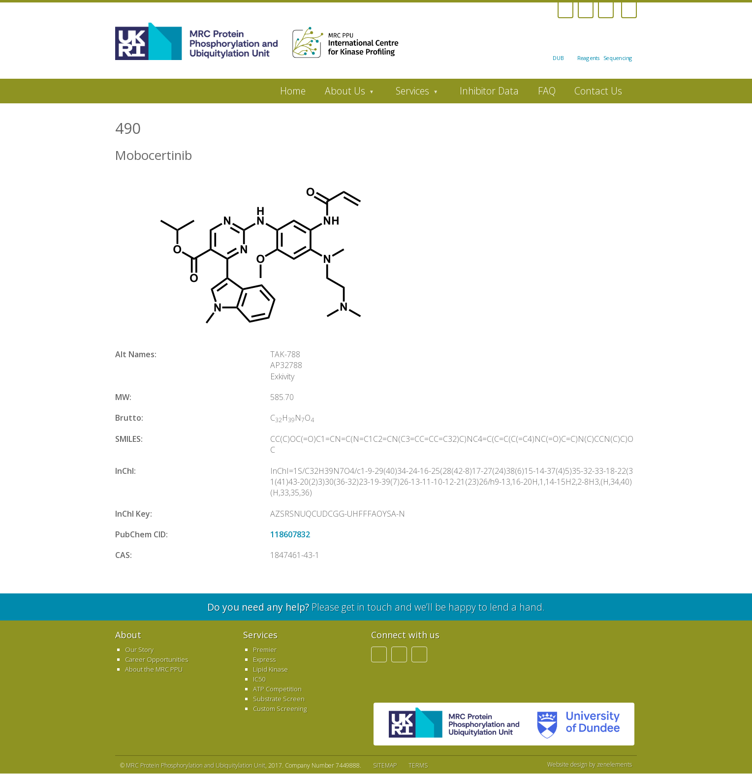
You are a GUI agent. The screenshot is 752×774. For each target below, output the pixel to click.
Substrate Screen (279, 698)
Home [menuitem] (293, 90)
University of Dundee (574, 724)
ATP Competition (277, 688)
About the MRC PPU (154, 669)
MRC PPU (454, 724)
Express (264, 659)
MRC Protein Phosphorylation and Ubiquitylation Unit (195, 765)
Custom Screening (280, 708)
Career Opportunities (156, 659)
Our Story (139, 649)
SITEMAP (385, 765)
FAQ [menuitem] (547, 90)
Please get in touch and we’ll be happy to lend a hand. (376, 607)
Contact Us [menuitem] (598, 90)
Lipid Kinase (270, 669)
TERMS (418, 765)
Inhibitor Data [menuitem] (489, 90)
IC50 (259, 679)
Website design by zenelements (589, 765)
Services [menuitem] (412, 93)
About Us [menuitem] (344, 93)
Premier (265, 649)
